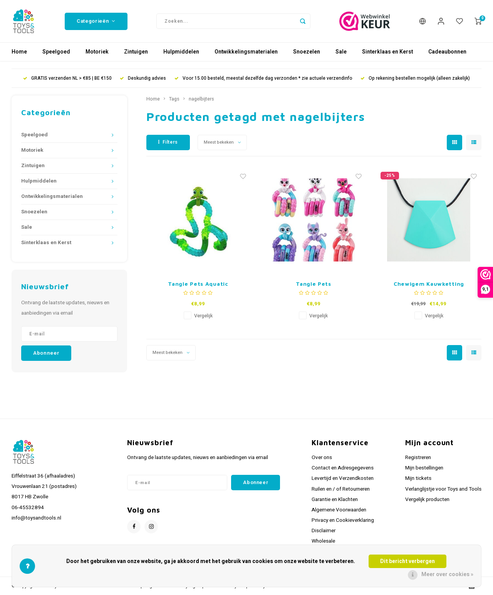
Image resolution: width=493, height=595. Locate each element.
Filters (168, 142)
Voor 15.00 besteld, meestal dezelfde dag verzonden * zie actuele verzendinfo (263, 78)
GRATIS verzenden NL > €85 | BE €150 (67, 78)
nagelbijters (201, 99)
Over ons (322, 457)
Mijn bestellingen (424, 468)
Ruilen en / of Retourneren (341, 489)
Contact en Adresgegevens (343, 468)
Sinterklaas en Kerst (387, 52)
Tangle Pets (313, 283)
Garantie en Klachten (335, 499)
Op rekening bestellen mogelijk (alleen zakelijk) (415, 78)
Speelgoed (56, 52)
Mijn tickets (418, 478)
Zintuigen (136, 52)
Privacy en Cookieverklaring (343, 520)
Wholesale (323, 541)
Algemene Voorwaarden (339, 510)
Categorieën (96, 21)
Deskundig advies (143, 78)
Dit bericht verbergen (407, 561)
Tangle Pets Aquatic (198, 283)
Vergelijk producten (427, 499)
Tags (174, 99)
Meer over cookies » (447, 574)
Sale (341, 52)
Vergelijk (203, 315)
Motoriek (97, 52)
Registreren (418, 457)
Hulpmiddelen (181, 52)
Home (19, 52)
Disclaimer (323, 531)
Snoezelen (306, 52)
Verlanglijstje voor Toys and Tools (443, 489)
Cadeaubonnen (447, 52)
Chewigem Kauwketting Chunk (429, 284)
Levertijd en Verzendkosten (343, 478)
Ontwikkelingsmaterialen (246, 52)
